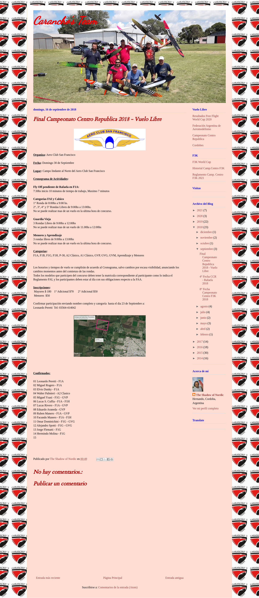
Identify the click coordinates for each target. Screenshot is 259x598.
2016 (200, 347)
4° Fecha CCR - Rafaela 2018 (208, 280)
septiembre (207, 248)
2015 (200, 352)
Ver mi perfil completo (205, 408)
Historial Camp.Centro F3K (208, 168)
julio (203, 312)
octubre (205, 243)
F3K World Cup (201, 161)
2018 (200, 227)
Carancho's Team (65, 20)
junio (203, 317)
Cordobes (197, 145)
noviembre (206, 237)
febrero (204, 334)
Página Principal (112, 577)
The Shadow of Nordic (210, 394)
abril (203, 328)
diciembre (206, 232)
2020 (200, 216)
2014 (200, 358)
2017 (200, 341)
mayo (204, 323)
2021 (200, 210)
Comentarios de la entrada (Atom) (118, 587)
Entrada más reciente (48, 577)
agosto (204, 306)
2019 (200, 221)
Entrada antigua (174, 577)
